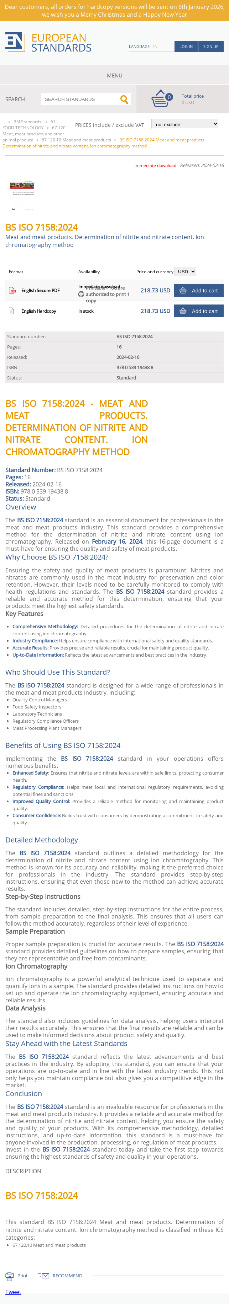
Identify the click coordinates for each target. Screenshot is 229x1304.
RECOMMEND (67, 1275)
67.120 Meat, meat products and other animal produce (34, 134)
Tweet (13, 1292)
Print (22, 1275)
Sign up (211, 46)
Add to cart (205, 290)
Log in (186, 46)
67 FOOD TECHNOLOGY (29, 125)
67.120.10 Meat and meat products (76, 140)
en (154, 46)
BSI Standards (28, 122)
